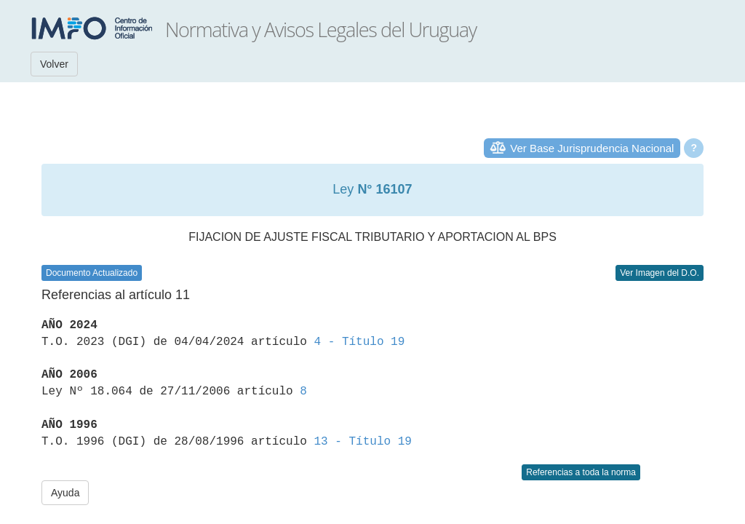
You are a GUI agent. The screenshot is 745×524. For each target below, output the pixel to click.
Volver (54, 64)
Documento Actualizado (92, 273)
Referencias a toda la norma (581, 472)
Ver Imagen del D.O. (659, 273)
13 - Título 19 (362, 441)
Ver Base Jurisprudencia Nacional (592, 148)
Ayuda (65, 493)
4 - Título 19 (359, 342)
